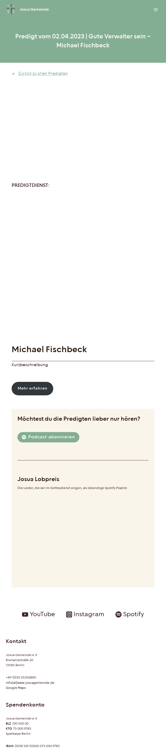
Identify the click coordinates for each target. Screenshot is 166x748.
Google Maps (16, 688)
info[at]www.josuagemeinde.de (30, 683)
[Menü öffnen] (155, 9)
